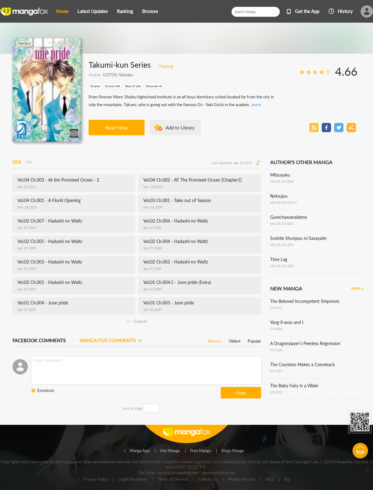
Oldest (235, 340)
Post (241, 393)
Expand (137, 321)
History (345, 11)
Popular (254, 340)
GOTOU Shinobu (118, 74)
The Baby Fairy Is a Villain (294, 385)
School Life (112, 86)
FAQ (269, 479)
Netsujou (279, 196)
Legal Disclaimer (132, 479)
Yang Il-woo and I (286, 322)
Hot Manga (170, 451)
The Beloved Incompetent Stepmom (304, 301)
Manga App (140, 451)
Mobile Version (241, 479)
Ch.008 (276, 328)
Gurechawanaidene (288, 217)
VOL (23, 162)
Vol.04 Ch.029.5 (283, 202)
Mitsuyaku (280, 175)
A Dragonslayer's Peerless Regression (305, 343)
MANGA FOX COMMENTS (111, 340)
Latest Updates (92, 11)
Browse (150, 11)
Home (62, 11)
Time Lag (278, 259)
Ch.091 (276, 307)
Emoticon (45, 390)
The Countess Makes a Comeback (302, 364)
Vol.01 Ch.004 (282, 181)
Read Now (116, 127)
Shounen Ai (154, 86)
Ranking (125, 11)
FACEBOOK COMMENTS (39, 340)
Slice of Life (133, 86)
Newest (215, 340)
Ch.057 (276, 371)
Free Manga (200, 451)
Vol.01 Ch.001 (282, 244)
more (256, 104)
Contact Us (208, 479)
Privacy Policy (95, 479)
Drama (95, 86)
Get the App (307, 11)
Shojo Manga (232, 451)
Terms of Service (172, 479)
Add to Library (180, 127)
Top (287, 479)
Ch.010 (276, 350)
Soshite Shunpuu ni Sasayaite (298, 238)
